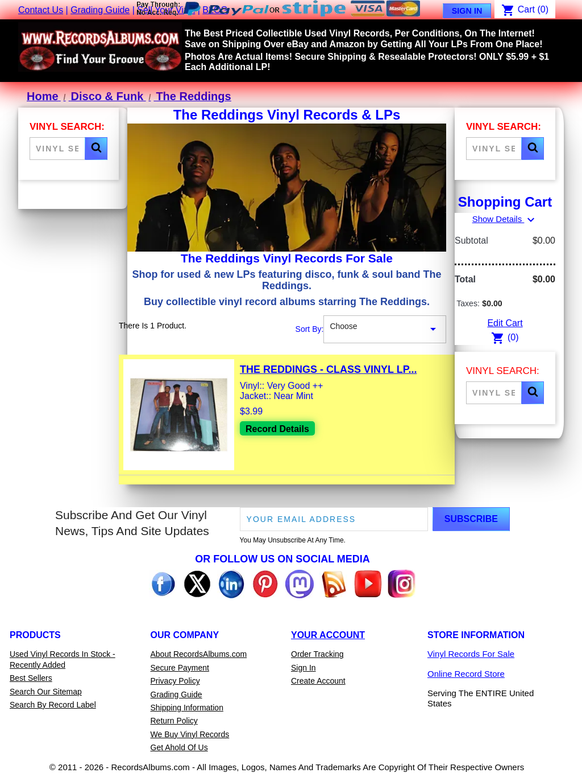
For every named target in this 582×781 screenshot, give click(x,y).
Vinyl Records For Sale (470, 654)
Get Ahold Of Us (179, 747)
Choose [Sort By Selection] (385, 330)
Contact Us (40, 10)
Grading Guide (100, 10)
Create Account (318, 680)
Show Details (505, 219)
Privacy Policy (175, 680)
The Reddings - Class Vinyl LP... (328, 369)
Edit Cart (504, 323)
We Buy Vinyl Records (190, 734)
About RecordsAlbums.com (199, 654)
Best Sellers (31, 678)
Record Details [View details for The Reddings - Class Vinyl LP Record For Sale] (277, 429)
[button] (96, 148)
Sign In (467, 10)
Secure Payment (180, 667)
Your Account (328, 635)
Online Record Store (466, 674)
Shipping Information (187, 707)
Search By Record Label (53, 704)
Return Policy (174, 720)
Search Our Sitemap (46, 691)
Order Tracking (317, 654)
